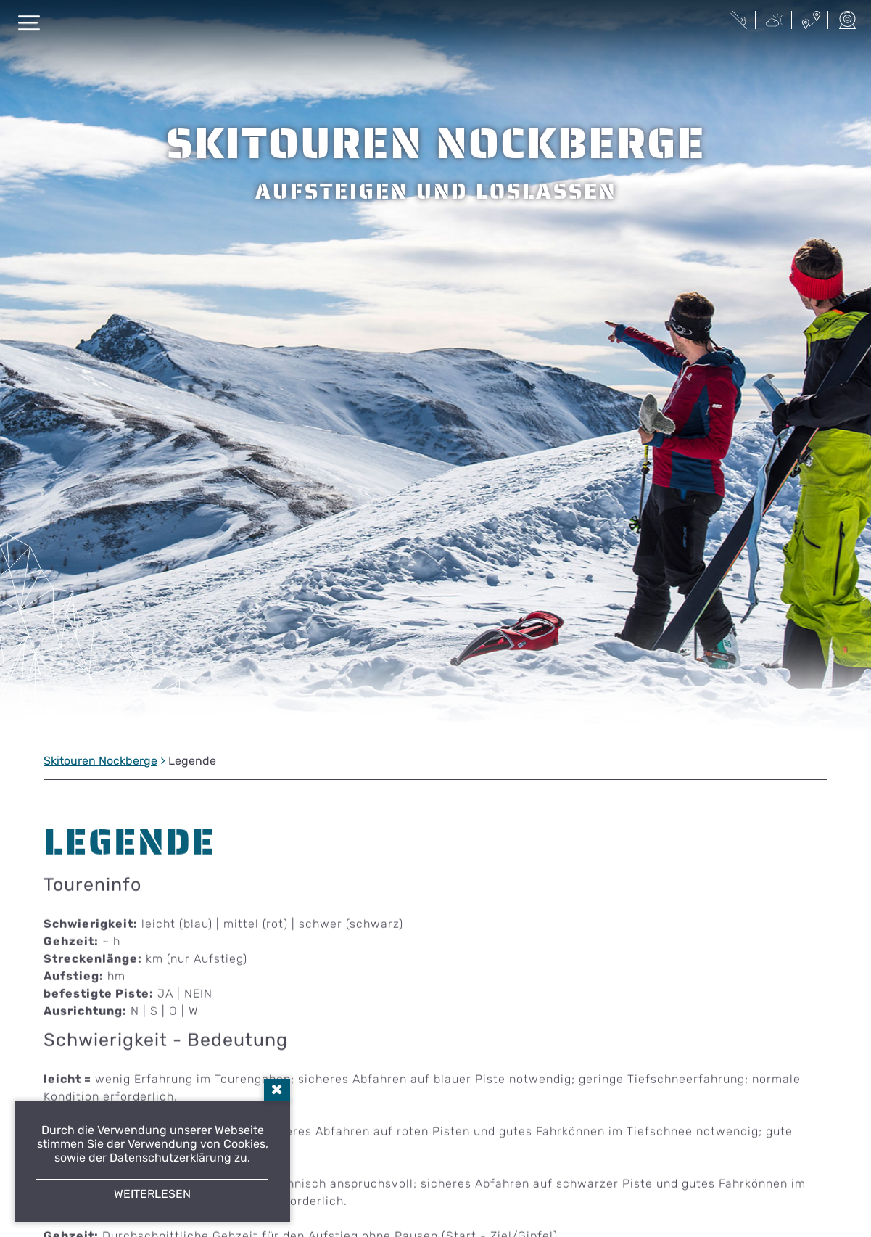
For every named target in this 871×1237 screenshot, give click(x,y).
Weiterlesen (152, 1194)
